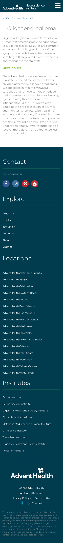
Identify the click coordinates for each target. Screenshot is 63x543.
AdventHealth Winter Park (18, 372)
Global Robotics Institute (17, 417)
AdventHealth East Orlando (19, 306)
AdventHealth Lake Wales (17, 332)
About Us (8, 240)
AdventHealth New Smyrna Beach (23, 339)
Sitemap (7, 246)
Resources (9, 233)
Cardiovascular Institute (17, 403)
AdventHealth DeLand (15, 299)
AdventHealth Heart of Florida (20, 319)
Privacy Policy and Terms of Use (31, 498)
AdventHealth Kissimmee (17, 326)
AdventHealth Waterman (17, 359)
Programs (8, 213)
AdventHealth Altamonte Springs (22, 272)
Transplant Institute (14, 437)
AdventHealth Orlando (16, 346)
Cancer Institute (12, 397)
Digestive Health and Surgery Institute (25, 410)
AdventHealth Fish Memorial (19, 312)
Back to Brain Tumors (19, 18)
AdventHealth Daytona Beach (20, 292)
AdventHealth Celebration (18, 286)
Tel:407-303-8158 (12, 174)
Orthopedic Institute (15, 430)
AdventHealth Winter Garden (20, 366)
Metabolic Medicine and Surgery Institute (27, 423)
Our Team (8, 220)
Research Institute (13, 450)
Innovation (9, 226)
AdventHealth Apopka (15, 279)
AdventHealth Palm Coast (18, 352)
